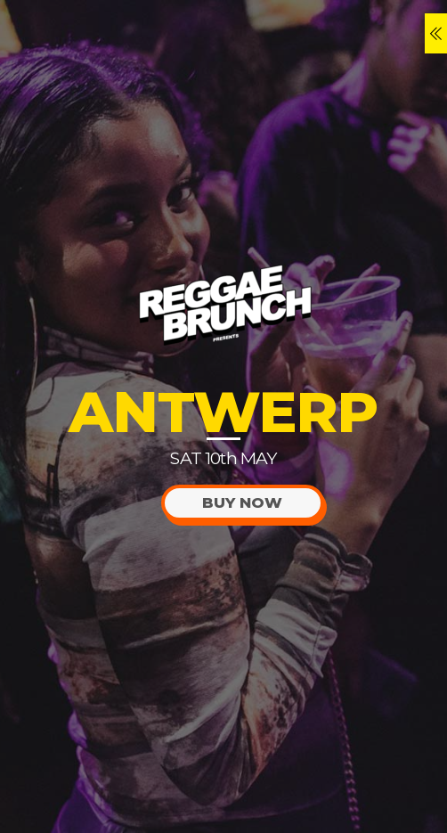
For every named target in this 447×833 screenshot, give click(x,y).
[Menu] (436, 33)
